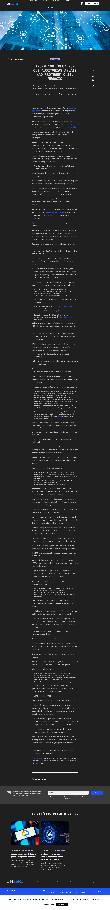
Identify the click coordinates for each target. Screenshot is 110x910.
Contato (100, 882)
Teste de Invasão (70, 882)
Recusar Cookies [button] (49, 904)
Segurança (55, 59)
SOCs (60, 416)
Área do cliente (92, 3)
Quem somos (83, 882)
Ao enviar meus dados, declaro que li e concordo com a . (68, 797)
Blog (92, 882)
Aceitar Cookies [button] (61, 904)
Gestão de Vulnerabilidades (52, 882)
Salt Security (81, 1)
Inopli (89, 1)
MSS (23, 1)
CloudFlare (22, 1)
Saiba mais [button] (100, 899)
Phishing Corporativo (82, 1)
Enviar (97, 792)
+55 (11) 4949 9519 (96, 891)
